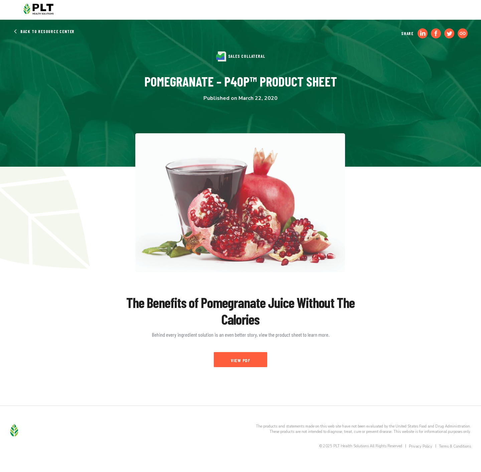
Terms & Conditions (455, 446)
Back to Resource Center (43, 31)
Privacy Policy (420, 446)
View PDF (240, 360)
